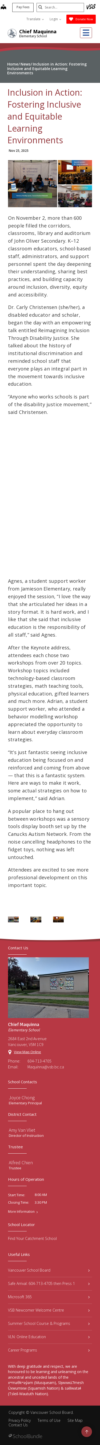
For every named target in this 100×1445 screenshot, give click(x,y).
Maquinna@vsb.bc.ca (45, 1066)
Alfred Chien (21, 1162)
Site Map (75, 1420)
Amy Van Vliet (22, 1130)
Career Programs (49, 1350)
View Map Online (27, 1051)
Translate (35, 19)
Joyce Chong (22, 1097)
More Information (21, 1212)
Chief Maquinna (38, 31)
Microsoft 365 (49, 1296)
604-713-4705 (39, 1061)
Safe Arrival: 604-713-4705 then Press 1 (49, 1283)
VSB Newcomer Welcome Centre (49, 1310)
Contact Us (18, 1424)
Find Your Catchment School (32, 1238)
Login (55, 19)
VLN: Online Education (49, 1336)
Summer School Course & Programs (49, 1323)
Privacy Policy (20, 1420)
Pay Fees (22, 7)
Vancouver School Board (49, 1270)
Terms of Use (49, 1420)
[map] (3, 7)
